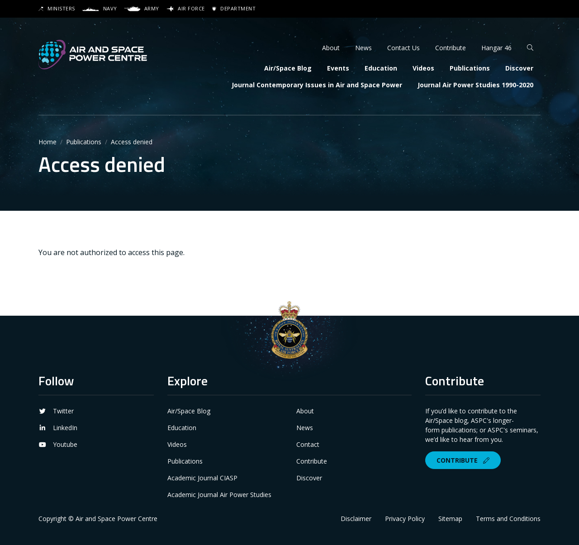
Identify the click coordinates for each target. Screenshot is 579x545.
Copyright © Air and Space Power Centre (97, 518)
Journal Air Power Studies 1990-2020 (475, 85)
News (363, 47)
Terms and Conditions (508, 518)
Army (141, 8)
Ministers (56, 8)
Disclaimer (356, 518)
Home (47, 141)
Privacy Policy (405, 518)
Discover (519, 68)
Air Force (185, 8)
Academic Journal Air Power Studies (219, 494)
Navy (99, 8)
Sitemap (450, 518)
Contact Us (403, 47)
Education (381, 68)
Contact (307, 444)
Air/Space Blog (288, 68)
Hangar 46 (496, 47)
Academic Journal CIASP (202, 478)
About (331, 47)
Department (234, 8)
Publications (470, 68)
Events (338, 68)
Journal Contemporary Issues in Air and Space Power (317, 85)
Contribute (450, 47)
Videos (423, 68)
